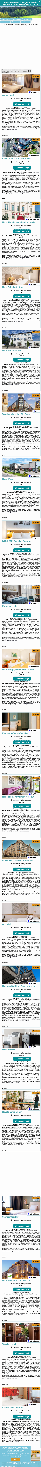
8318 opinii (29, 1263)
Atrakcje (25, 22)
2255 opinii (30, 308)
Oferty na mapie (17, 19)
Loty (5, 22)
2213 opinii (37, 701)
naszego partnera (12, 131)
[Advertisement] (20, 47)
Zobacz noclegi (22, 106)
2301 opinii (30, 1156)
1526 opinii (26, 963)
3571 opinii (37, 241)
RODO (19, 1456)
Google (5, 1448)
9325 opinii (35, 438)
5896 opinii (36, 832)
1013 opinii (35, 766)
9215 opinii (35, 569)
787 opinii (27, 1092)
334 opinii (30, 373)
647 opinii (28, 1393)
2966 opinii (28, 636)
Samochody (15, 22)
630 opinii (36, 897)
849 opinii (37, 1027)
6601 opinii (35, 176)
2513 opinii (27, 110)
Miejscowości (27, 19)
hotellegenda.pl (36, 1)
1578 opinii (27, 505)
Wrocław (36, 76)
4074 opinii (35, 1328)
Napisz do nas (25, 1463)
